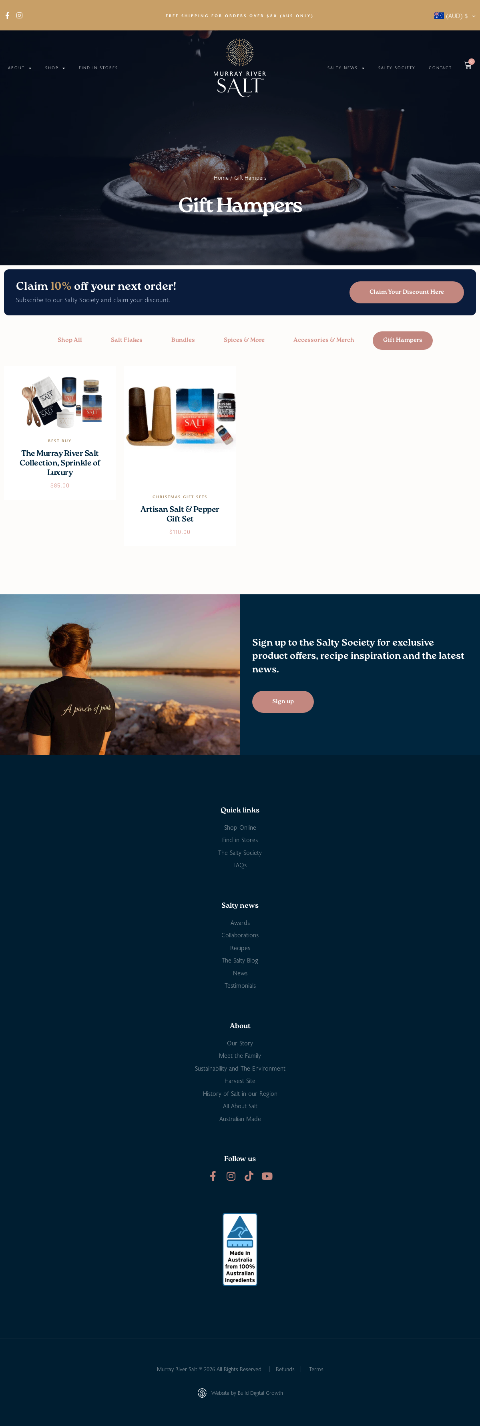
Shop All (70, 340)
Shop (55, 68)
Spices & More (244, 340)
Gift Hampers (402, 340)
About (20, 68)
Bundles (183, 340)
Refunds (285, 1369)
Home (221, 177)
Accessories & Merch (323, 340)
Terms (316, 1369)
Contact (440, 67)
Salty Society (397, 67)
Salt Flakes (127, 340)
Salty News (346, 68)
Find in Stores (98, 67)
